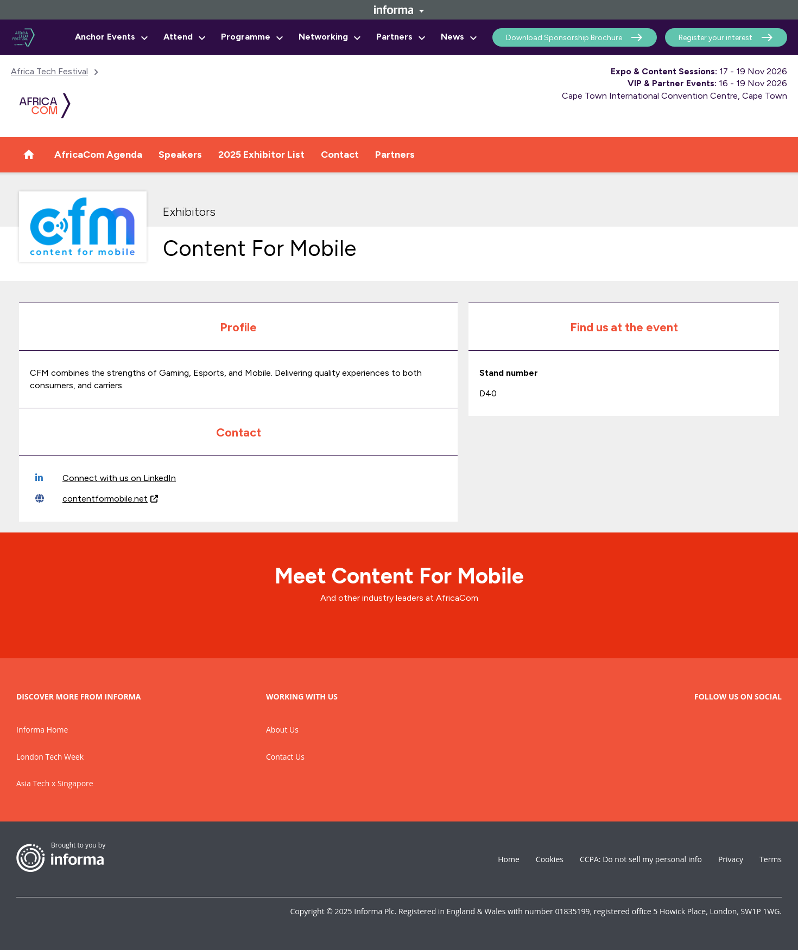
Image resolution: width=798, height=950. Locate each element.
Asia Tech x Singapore (54, 783)
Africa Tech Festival (49, 71)
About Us (282, 729)
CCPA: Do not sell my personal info (641, 859)
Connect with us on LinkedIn (105, 478)
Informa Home (42, 729)
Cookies (549, 859)
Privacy (730, 859)
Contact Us (285, 757)
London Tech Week (50, 757)
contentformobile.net (96, 498)
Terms (770, 859)
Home (509, 859)
